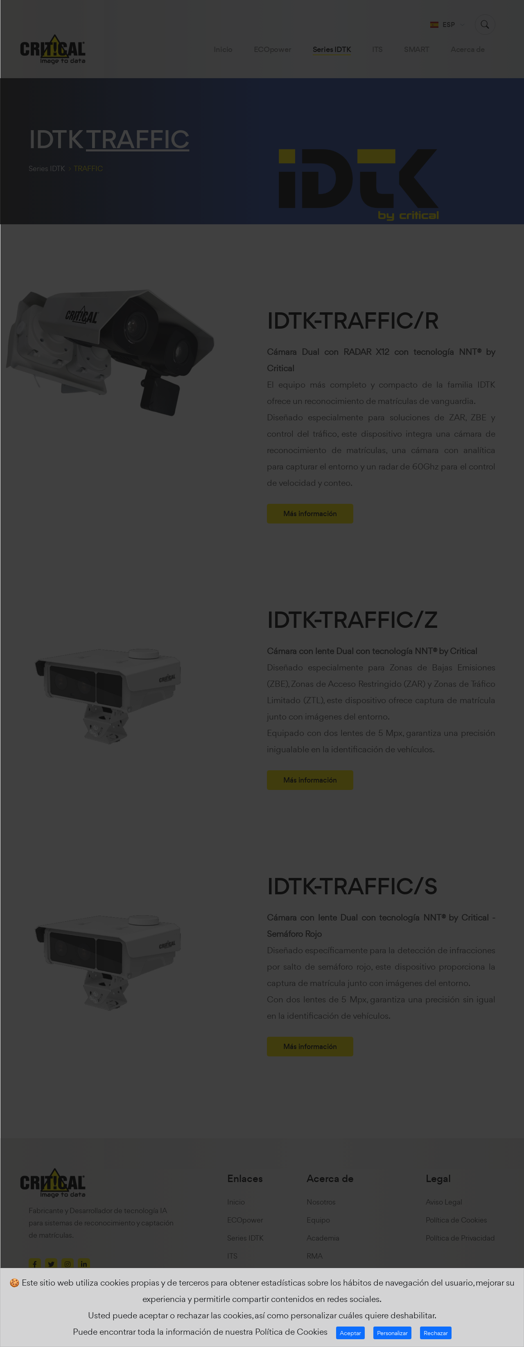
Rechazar (436, 1333)
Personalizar (392, 1333)
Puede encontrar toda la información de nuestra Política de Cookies (200, 1331)
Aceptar (350, 1333)
